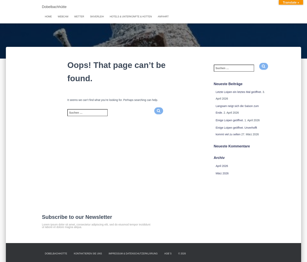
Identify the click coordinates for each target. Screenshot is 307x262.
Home (48, 16)
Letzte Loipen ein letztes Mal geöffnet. (239, 92)
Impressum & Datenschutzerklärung (133, 253)
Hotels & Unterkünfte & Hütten (131, 16)
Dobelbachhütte (56, 253)
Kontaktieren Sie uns (88, 253)
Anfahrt (163, 16)
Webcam (63, 16)
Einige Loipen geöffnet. (230, 120)
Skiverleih (97, 16)
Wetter (79, 16)
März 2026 (222, 173)
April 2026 (222, 166)
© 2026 (182, 253)
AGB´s (168, 253)
